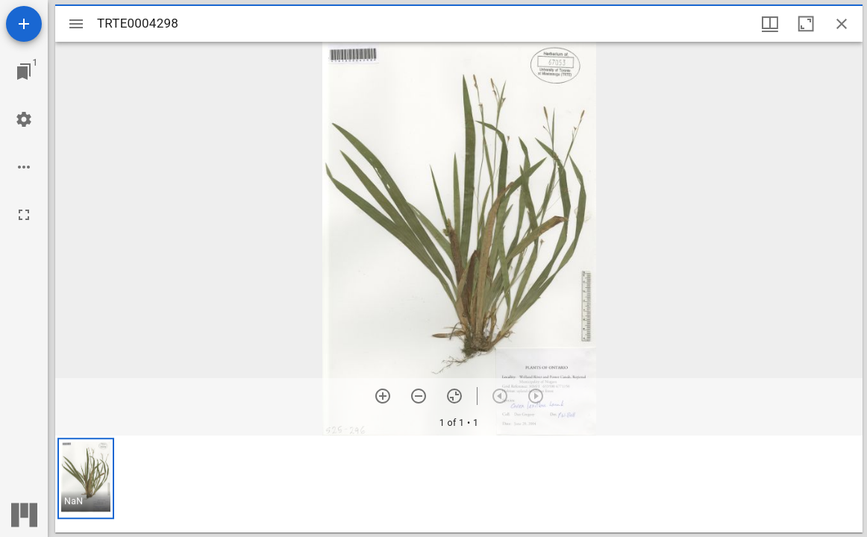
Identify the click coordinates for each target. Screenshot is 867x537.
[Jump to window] (24, 72)
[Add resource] (24, 24)
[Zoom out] (418, 396)
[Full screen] (24, 215)
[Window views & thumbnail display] (770, 24)
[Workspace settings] (24, 119)
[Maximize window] (806, 24)
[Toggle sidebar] (76, 24)
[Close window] (842, 24)
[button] (85, 478)
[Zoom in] (383, 396)
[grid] (459, 484)
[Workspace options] (24, 167)
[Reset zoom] (454, 396)
